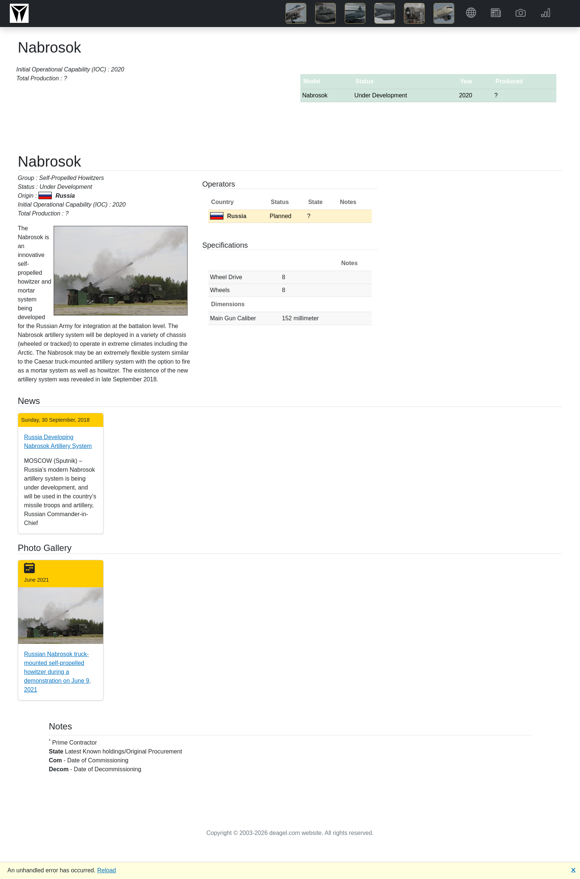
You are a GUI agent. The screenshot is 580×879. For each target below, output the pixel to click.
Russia (228, 216)
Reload (106, 870)
